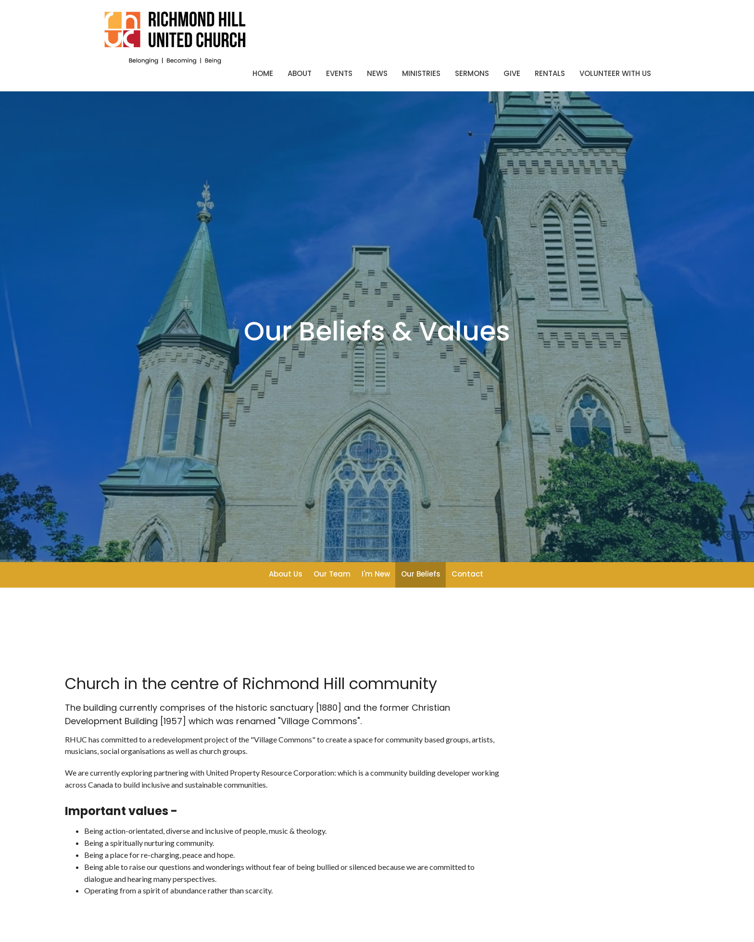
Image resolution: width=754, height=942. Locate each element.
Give (511, 73)
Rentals (550, 73)
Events (339, 73)
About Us (285, 574)
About (300, 73)
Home (262, 73)
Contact (467, 574)
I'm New (376, 574)
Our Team (332, 574)
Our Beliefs (420, 574)
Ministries (421, 73)
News (377, 73)
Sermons (472, 73)
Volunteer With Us (615, 73)
